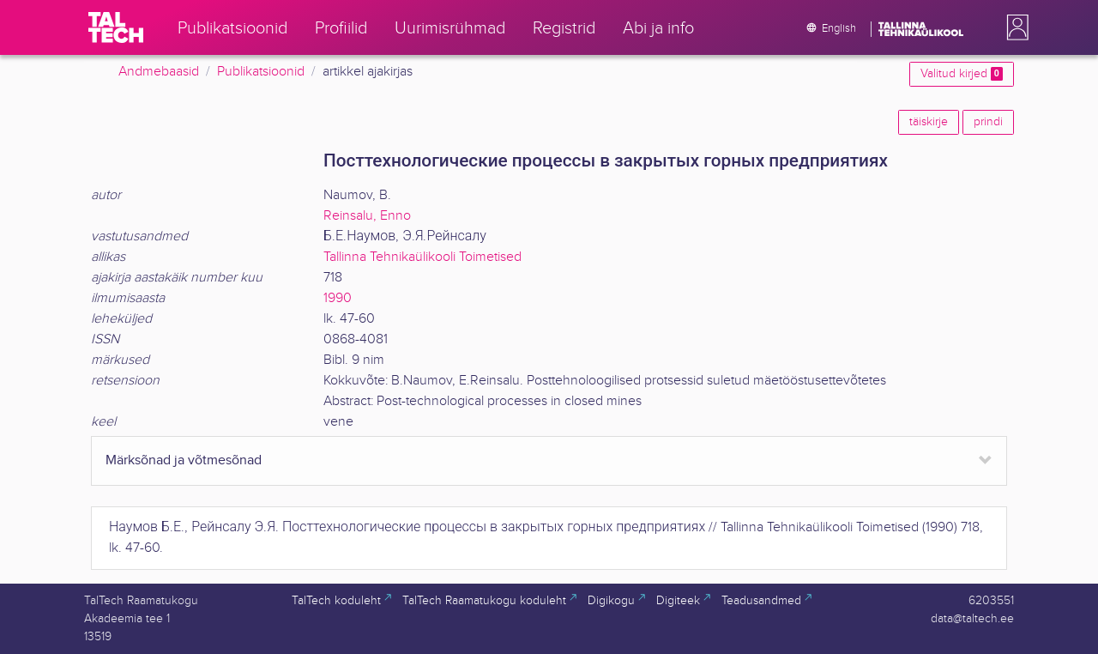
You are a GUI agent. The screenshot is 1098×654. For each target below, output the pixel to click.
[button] (1014, 27)
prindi (988, 122)
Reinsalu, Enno (367, 216)
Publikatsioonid (261, 72)
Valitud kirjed (961, 74)
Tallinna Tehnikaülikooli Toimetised (422, 257)
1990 (337, 298)
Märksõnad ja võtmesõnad (184, 460)
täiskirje (928, 122)
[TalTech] (115, 27)
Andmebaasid (158, 72)
